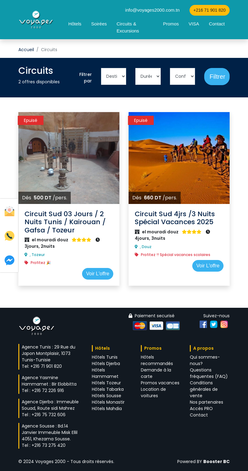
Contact (217, 23)
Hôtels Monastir (108, 402)
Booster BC (216, 461)
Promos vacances (160, 383)
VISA (194, 23)
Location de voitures (153, 392)
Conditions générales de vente (204, 389)
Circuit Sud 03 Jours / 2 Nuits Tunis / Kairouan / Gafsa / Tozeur (65, 222)
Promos (171, 23)
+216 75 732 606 (49, 415)
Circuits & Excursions (128, 27)
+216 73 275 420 (49, 445)
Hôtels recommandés (157, 360)
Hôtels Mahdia (107, 408)
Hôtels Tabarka (108, 389)
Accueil (26, 50)
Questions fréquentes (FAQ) (209, 373)
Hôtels (74, 23)
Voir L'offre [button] (97, 273)
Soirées (99, 23)
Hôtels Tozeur (106, 383)
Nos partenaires (206, 402)
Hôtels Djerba (106, 363)
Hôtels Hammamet (105, 373)
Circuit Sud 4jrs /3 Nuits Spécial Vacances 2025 (175, 218)
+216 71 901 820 (210, 10)
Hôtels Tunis (105, 357)
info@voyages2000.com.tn (152, 10)
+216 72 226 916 (48, 390)
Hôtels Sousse (106, 396)
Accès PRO (201, 408)
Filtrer (217, 76)
